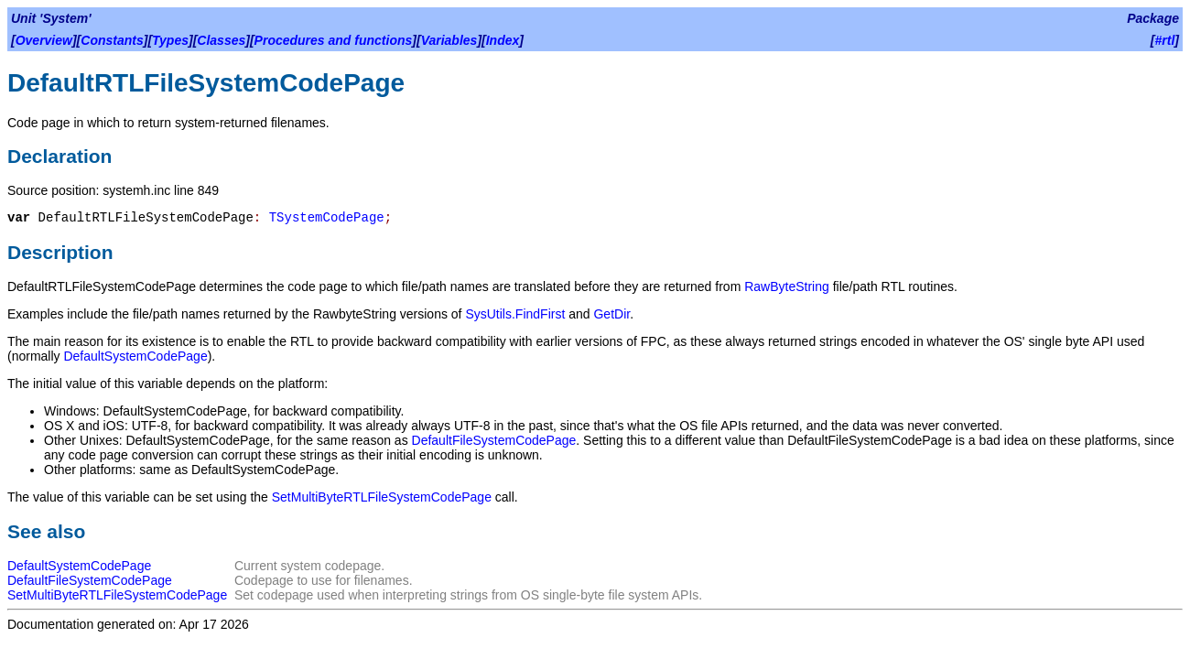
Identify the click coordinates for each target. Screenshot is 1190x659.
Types (170, 40)
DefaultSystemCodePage (135, 356)
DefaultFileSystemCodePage (494, 440)
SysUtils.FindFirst (515, 314)
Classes (221, 40)
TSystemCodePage (326, 218)
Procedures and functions (333, 40)
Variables (449, 40)
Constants (112, 40)
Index (503, 40)
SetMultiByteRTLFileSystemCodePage (382, 497)
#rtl (1165, 40)
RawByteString (786, 286)
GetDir (611, 314)
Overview (44, 40)
